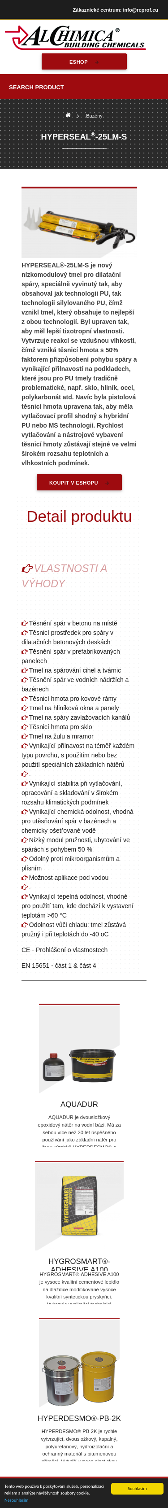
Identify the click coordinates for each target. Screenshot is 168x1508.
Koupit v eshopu (73, 482)
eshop (78, 62)
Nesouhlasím (16, 1500)
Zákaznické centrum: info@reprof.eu (115, 10)
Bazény (94, 115)
